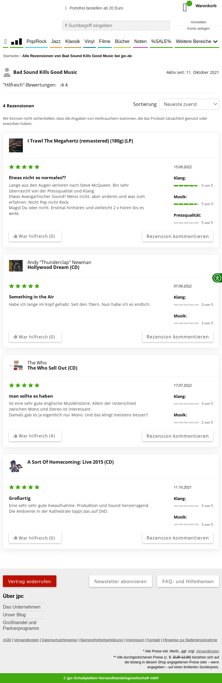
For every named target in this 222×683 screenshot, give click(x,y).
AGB (7, 640)
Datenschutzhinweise (59, 640)
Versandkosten (26, 640)
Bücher (122, 41)
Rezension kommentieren (178, 236)
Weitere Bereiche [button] (197, 41)
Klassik (72, 41)
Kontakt (153, 640)
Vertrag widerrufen (29, 581)
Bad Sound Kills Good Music (40, 72)
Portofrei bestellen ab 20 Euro (93, 8)
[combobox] (116, 25)
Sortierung (145, 104)
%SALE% (161, 41)
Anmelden (198, 22)
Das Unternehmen (21, 607)
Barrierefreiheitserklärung (101, 640)
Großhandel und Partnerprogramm (21, 625)
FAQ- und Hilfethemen (188, 581)
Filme (104, 41)
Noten (140, 41)
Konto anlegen (198, 29)
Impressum (135, 640)
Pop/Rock (37, 41)
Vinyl (90, 41)
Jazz (56, 41)
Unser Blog (14, 614)
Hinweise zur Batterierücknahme (190, 640)
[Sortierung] (189, 104)
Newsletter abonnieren (121, 581)
